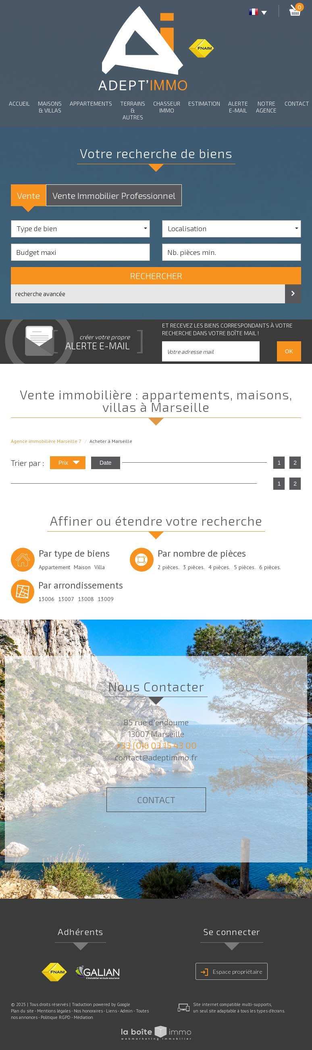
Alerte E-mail (238, 107)
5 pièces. (245, 567)
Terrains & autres (132, 110)
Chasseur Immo (166, 107)
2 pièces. (168, 567)
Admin (126, 1011)
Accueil (19, 103)
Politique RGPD (56, 1017)
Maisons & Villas (50, 107)
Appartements (91, 103)
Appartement (54, 567)
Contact (297, 103)
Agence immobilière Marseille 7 (46, 441)
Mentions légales (54, 1011)
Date (106, 462)
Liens (111, 1011)
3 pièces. (194, 567)
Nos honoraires (88, 1011)
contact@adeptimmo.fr (156, 757)
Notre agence (266, 107)
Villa (99, 567)
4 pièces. (219, 567)
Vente (28, 195)
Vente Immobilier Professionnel (113, 195)
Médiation (83, 1017)
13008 (86, 599)
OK (289, 351)
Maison (82, 567)
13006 (46, 599)
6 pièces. (270, 567)
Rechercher (156, 275)
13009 (106, 599)
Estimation (204, 103)
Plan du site (22, 1011)
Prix (69, 463)
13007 (66, 599)
